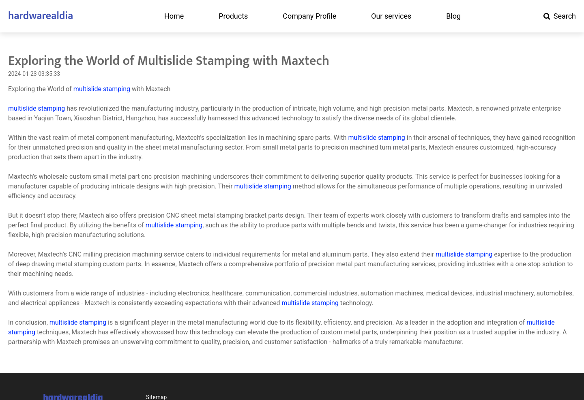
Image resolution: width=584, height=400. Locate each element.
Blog (453, 16)
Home (174, 16)
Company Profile (309, 16)
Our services (391, 16)
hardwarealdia (40, 16)
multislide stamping (101, 89)
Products (233, 16)
